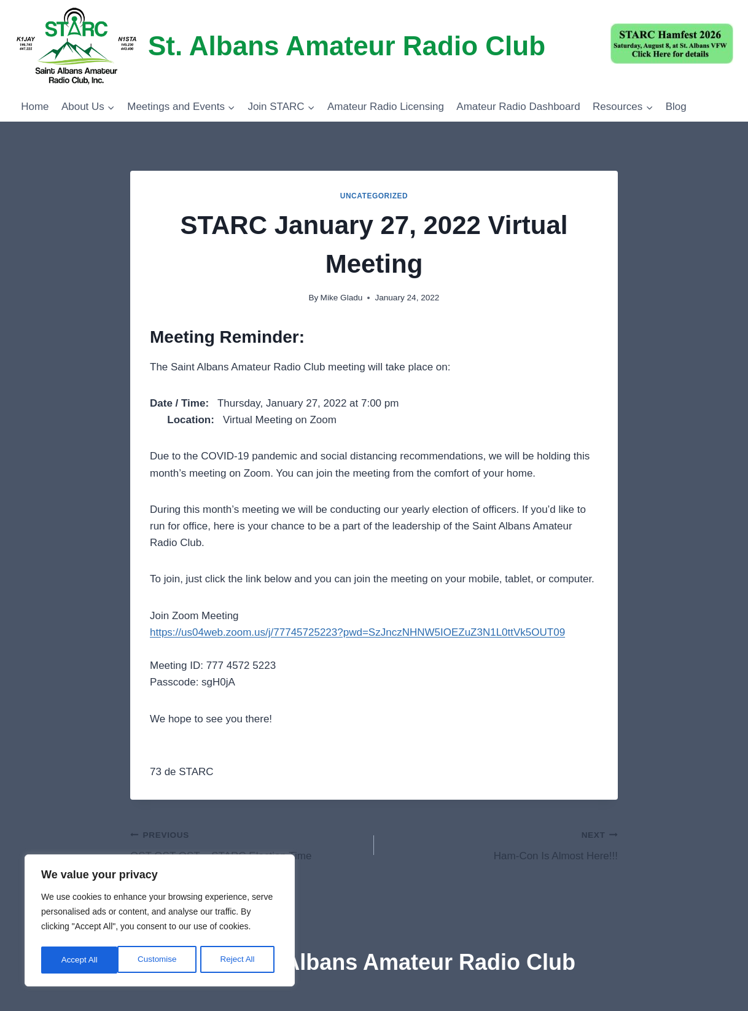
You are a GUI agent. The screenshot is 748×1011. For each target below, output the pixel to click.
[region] (160, 921)
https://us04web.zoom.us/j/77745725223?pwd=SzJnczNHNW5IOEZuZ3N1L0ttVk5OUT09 (357, 632)
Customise (80, 960)
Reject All (161, 960)
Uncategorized (374, 196)
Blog (676, 106)
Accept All (240, 960)
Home (35, 106)
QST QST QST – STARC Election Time (247, 844)
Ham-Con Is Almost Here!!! (501, 844)
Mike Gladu (342, 297)
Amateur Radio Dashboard (518, 106)
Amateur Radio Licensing (385, 106)
